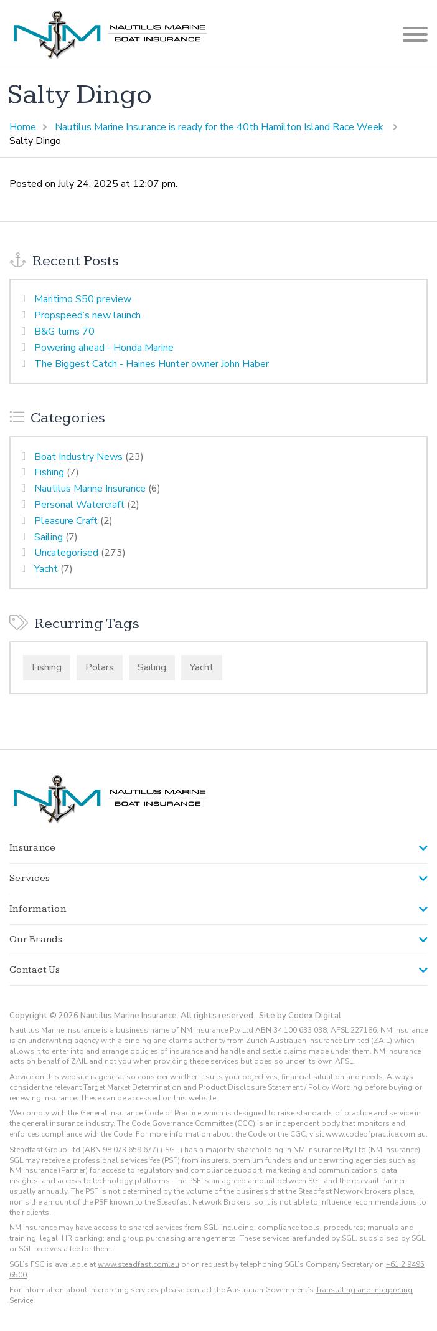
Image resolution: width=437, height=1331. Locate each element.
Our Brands (36, 939)
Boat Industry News (78, 457)
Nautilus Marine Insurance (90, 488)
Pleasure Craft (66, 521)
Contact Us (34, 970)
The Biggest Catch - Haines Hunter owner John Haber (151, 364)
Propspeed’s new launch (87, 315)
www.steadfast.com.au (138, 1264)
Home (22, 127)
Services (29, 878)
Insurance (32, 848)
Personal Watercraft (79, 505)
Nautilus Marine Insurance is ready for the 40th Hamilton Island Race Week (220, 127)
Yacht (46, 569)
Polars (99, 667)
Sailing (48, 537)
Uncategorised (66, 553)
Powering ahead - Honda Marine (104, 348)
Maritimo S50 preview (82, 299)
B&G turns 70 (64, 331)
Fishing (49, 472)
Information (37, 909)
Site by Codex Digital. (301, 1015)
